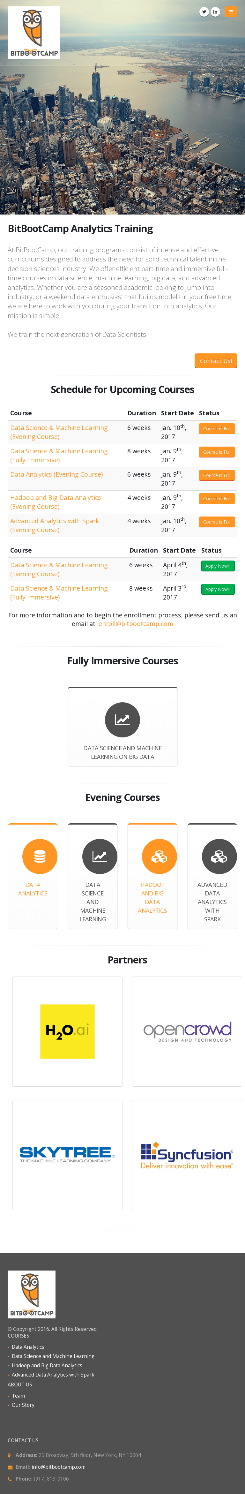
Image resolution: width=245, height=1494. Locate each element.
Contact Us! (216, 361)
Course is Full (217, 429)
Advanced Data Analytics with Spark (53, 1374)
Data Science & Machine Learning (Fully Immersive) (59, 455)
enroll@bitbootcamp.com (136, 623)
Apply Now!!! (218, 566)
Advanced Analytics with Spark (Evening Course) (54, 525)
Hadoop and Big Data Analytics (47, 1365)
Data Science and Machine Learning (53, 1356)
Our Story (23, 1405)
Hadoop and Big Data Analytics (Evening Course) (55, 502)
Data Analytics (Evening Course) (56, 474)
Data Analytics (28, 1347)
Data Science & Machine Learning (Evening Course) (59, 432)
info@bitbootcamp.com (58, 1467)
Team (18, 1395)
